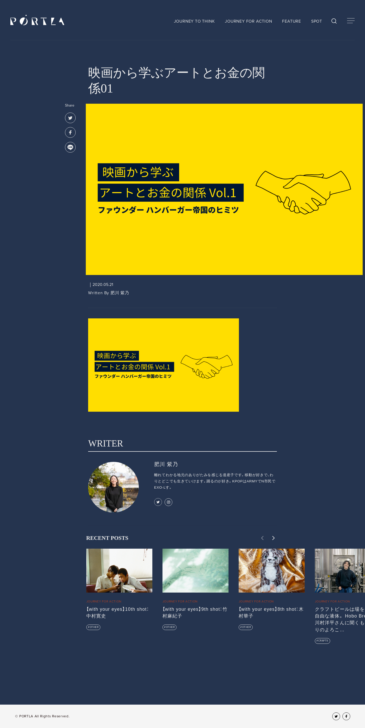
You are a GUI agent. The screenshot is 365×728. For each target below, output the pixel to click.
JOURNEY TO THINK (194, 21)
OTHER (94, 627)
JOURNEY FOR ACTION (248, 21)
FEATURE (291, 21)
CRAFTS (323, 640)
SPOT (316, 21)
